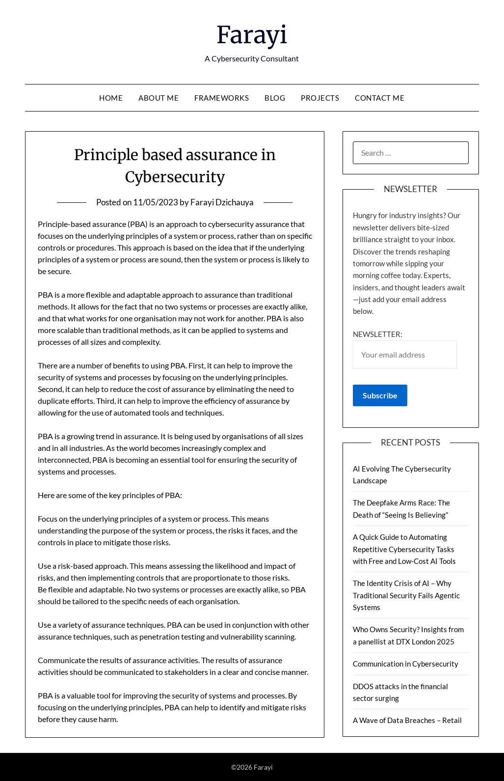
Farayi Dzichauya (222, 202)
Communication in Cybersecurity (405, 663)
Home (111, 97)
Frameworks (221, 97)
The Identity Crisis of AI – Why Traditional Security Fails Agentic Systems (406, 595)
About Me (158, 97)
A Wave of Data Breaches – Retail (407, 720)
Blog (275, 97)
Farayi (252, 35)
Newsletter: (405, 349)
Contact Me (379, 97)
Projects (320, 97)
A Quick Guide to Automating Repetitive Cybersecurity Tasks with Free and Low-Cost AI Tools (404, 548)
